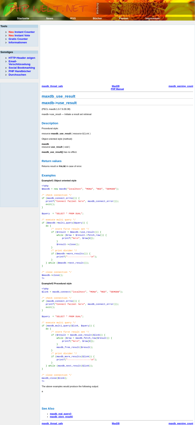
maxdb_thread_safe (52, 86)
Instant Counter (22, 31)
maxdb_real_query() (60, 400)
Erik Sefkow (130, 421)
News (49, 18)
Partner (123, 18)
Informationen (18, 42)
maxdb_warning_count (181, 86)
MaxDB (115, 86)
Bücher (97, 18)
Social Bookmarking (22, 67)
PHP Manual (117, 89)
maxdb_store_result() (61, 403)
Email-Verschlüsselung (19, 63)
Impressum (153, 18)
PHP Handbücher (20, 71)
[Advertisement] (100, 55)
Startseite (23, 18)
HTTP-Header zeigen (22, 57)
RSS (73, 18)
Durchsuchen (17, 74)
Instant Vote (19, 35)
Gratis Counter (18, 38)
